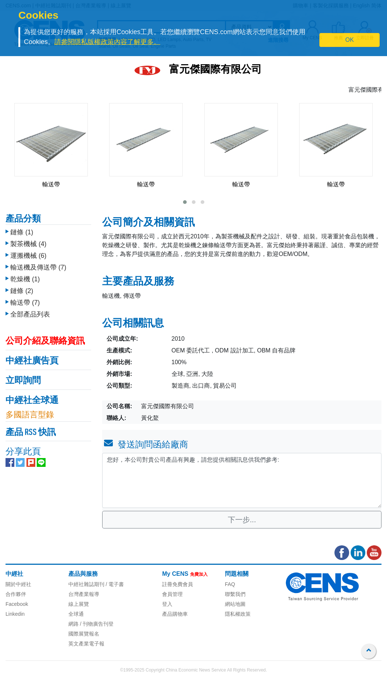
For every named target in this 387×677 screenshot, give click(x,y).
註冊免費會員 (177, 584)
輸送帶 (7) (25, 302)
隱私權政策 (238, 614)
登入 (167, 604)
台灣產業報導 (83, 594)
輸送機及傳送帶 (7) (38, 267)
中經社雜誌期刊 (86, 584)
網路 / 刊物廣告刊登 (91, 624)
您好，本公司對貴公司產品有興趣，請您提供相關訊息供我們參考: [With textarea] (241, 480)
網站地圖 (235, 604)
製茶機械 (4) (28, 244)
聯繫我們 (235, 594)
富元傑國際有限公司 (215, 70)
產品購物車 (175, 614)
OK (349, 40)
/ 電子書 (114, 584)
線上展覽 (78, 604)
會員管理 (172, 594)
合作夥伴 (16, 594)
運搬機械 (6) (28, 255)
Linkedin (15, 614)
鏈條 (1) (21, 232)
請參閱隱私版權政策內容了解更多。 (107, 41)
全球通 (76, 614)
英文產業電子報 (86, 644)
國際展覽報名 (83, 634)
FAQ (230, 584)
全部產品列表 (30, 314)
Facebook (17, 604)
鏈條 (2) (21, 290)
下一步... (242, 520)
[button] (184, 202)
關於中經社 (18, 584)
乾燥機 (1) (25, 279)
